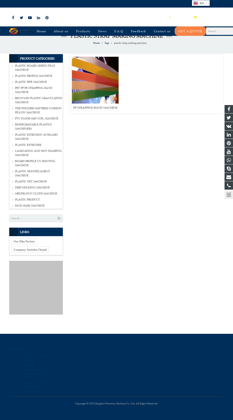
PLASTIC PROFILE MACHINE (33, 85)
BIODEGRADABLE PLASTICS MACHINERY (33, 136)
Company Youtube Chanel (30, 259)
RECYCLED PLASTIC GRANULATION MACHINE (38, 110)
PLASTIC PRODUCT (27, 209)
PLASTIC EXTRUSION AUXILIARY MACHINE (36, 146)
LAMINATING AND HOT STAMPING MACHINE (38, 163)
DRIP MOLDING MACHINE (32, 197)
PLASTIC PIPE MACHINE (31, 91)
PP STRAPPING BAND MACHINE (95, 117)
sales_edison (130, 372)
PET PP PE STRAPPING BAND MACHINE (33, 100)
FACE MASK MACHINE (30, 215)
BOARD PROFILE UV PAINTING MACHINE (35, 173)
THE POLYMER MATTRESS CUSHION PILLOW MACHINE (38, 120)
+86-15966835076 (22, 3)
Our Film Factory (24, 251)
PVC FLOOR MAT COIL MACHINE (36, 128)
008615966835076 (133, 355)
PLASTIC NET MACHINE (31, 191)
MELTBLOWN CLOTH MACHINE (36, 203)
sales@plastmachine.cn (51, 3)
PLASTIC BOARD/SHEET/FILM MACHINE (35, 77)
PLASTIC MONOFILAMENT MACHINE (32, 183)
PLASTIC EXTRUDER (28, 154)
